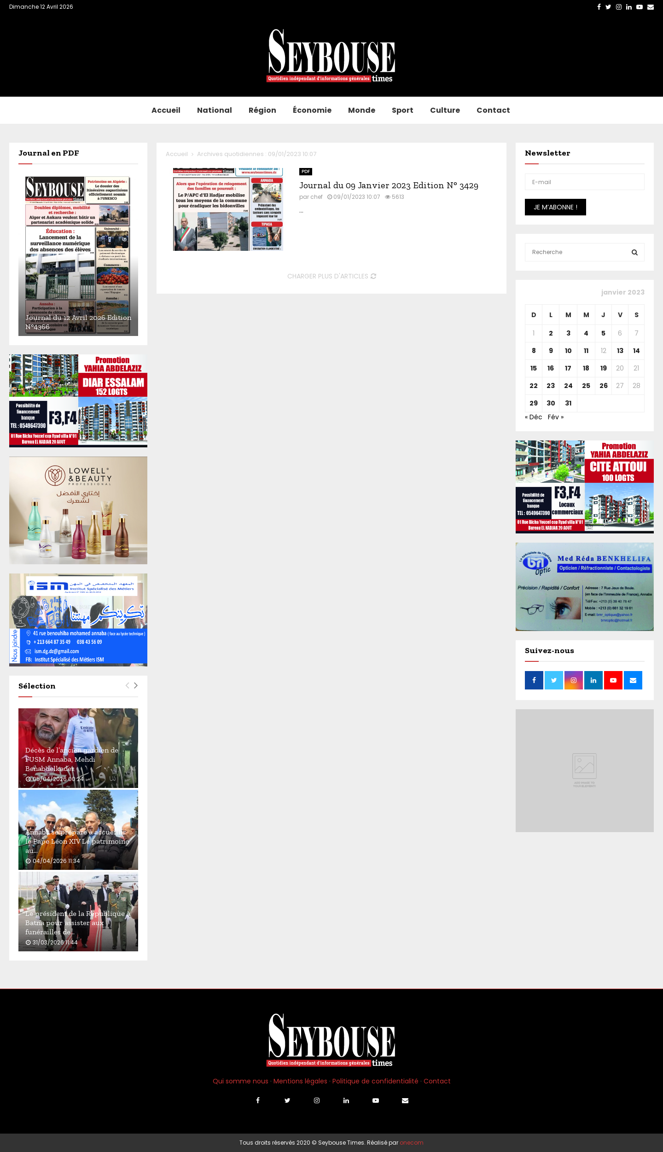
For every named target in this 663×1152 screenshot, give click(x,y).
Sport (402, 110)
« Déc (533, 417)
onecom (412, 1142)
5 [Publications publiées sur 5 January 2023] (603, 333)
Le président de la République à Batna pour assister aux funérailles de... (77, 922)
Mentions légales (300, 1081)
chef (316, 197)
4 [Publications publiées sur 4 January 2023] (586, 333)
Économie (312, 110)
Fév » (556, 417)
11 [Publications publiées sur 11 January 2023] (586, 350)
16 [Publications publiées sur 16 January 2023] (550, 368)
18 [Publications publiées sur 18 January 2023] (586, 368)
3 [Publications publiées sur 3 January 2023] (568, 333)
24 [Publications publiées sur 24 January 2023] (568, 385)
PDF (306, 171)
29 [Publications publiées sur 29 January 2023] (533, 403)
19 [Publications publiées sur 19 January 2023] (603, 368)
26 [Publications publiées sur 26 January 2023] (603, 385)
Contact (493, 110)
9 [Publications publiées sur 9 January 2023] (551, 350)
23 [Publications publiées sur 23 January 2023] (551, 385)
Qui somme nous (240, 1081)
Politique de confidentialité (375, 1081)
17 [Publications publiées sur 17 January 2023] (568, 368)
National (214, 110)
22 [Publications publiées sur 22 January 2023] (533, 385)
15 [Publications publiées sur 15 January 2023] (533, 368)
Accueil (165, 110)
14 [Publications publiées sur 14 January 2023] (636, 350)
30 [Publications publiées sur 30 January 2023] (551, 403)
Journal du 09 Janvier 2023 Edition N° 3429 (388, 185)
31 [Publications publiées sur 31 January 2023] (568, 403)
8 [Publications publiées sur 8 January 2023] (534, 350)
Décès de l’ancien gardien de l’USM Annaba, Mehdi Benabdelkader (71, 759)
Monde (361, 110)
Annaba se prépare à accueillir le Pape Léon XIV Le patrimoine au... (77, 841)
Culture (445, 110)
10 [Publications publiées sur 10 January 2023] (568, 350)
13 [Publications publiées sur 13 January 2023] (620, 350)
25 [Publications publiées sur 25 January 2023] (586, 385)
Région (262, 110)
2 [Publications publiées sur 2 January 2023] (551, 333)
